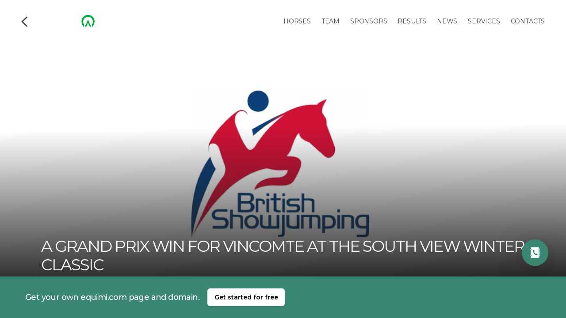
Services (484, 21)
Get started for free (246, 297)
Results (412, 21)
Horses (297, 21)
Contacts (528, 21)
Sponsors (368, 21)
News (447, 21)
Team (330, 21)
